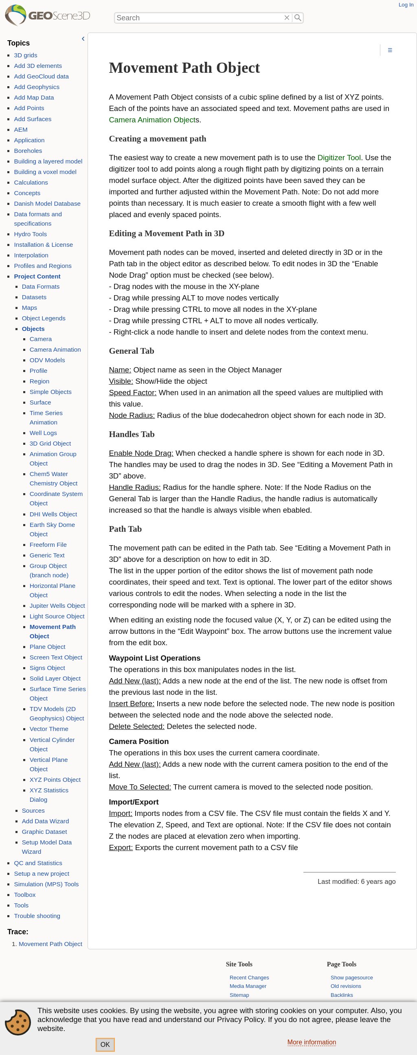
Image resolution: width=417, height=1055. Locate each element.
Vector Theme (49, 728)
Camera (41, 338)
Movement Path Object (50, 943)
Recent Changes (249, 978)
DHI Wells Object (53, 514)
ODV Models (47, 360)
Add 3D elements (38, 65)
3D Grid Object (50, 443)
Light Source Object (57, 616)
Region (40, 381)
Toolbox (24, 894)
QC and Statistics (38, 862)
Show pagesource (352, 978)
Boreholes (28, 150)
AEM (20, 129)
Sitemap (239, 995)
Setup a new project (41, 873)
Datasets (34, 297)
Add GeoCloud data (41, 76)
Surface (40, 402)
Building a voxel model (45, 171)
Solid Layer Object (55, 678)
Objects (33, 328)
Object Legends (44, 318)
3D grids (25, 55)
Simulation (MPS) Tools (46, 884)
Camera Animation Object (152, 119)
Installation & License (43, 244)
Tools (21, 905)
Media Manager (248, 986)
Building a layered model (48, 161)
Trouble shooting (37, 915)
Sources (33, 810)
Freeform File (48, 544)
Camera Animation (55, 349)
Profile (38, 370)
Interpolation (31, 255)
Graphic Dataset (44, 831)
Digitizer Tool (339, 157)
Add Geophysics (36, 86)
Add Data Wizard (45, 821)
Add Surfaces (32, 118)
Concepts (27, 192)
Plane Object (48, 646)
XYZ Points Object (55, 779)
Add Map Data (34, 97)
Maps (29, 307)
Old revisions (346, 986)
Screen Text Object (56, 657)
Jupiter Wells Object (57, 605)
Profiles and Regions (42, 265)
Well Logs (43, 432)
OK (105, 1044)
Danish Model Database (47, 203)
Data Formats (41, 286)
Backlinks (342, 995)
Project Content (37, 276)
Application (29, 140)
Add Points (29, 107)
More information (312, 1042)
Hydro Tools (30, 234)
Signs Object (47, 667)
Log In (406, 5)
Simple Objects (51, 391)
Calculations (31, 182)
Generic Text (47, 555)
